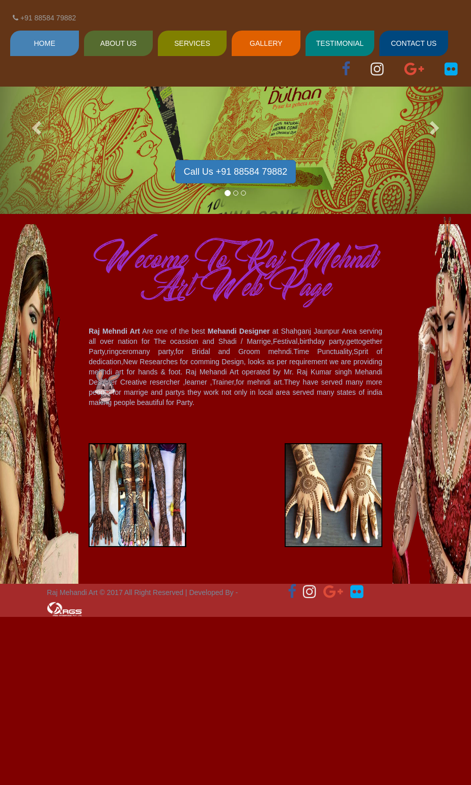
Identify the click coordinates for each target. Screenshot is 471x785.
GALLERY (266, 43)
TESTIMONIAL (340, 43)
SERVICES (192, 43)
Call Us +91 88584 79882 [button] (236, 172)
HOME (45, 43)
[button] (35, 125)
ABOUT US (118, 43)
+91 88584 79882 (44, 18)
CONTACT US (414, 43)
